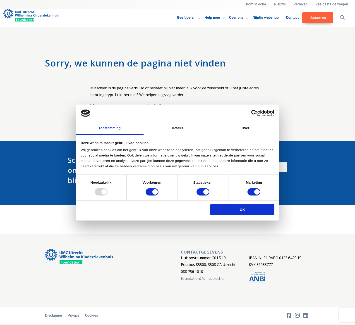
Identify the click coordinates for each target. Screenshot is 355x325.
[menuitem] (186, 18)
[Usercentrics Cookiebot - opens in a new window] (254, 113)
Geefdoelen (185, 17)
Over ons (235, 17)
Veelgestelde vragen (332, 4)
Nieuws (279, 4)
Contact (291, 17)
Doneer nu (317, 17)
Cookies (92, 316)
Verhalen (300, 4)
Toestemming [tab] (109, 128)
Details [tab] (177, 128)
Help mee (211, 17)
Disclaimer (53, 316)
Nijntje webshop (265, 17)
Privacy (74, 316)
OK (242, 210)
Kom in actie (255, 4)
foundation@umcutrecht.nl (203, 278)
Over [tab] (245, 128)
